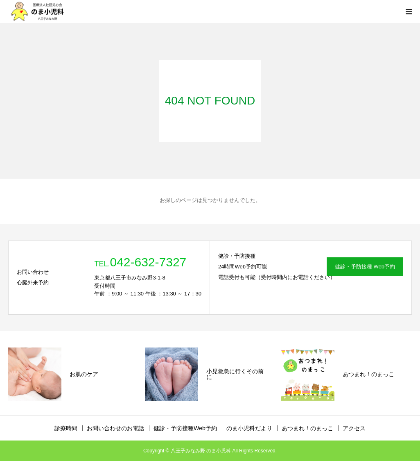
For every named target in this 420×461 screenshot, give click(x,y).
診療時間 (65, 428)
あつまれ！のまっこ (307, 428)
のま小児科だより (249, 428)
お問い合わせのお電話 (115, 428)
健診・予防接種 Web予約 (365, 266)
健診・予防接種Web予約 (185, 428)
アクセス (354, 428)
